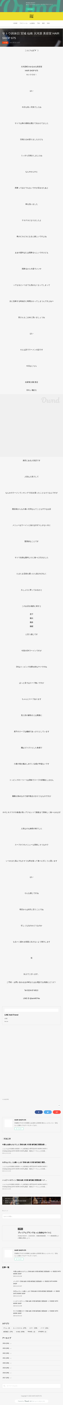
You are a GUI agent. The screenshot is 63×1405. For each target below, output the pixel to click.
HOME (15, 23)
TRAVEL (31, 1331)
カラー (33, 1328)
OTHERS (42, 1331)
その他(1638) (5, 1099)
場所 (43, 23)
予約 (38, 23)
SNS (48, 23)
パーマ (44, 1328)
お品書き (32, 23)
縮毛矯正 (8, 1331)
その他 (5, 42)
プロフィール (23, 23)
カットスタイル (19, 1328)
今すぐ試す (30, 9)
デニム (6, 1328)
